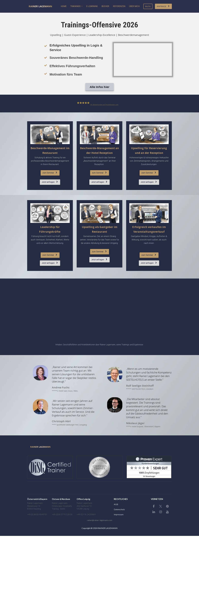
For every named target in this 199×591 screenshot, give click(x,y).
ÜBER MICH (134, 6)
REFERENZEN (119, 6)
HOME (64, 6)
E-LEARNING (92, 6)
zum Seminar (49, 173)
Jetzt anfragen (50, 182)
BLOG (148, 6)
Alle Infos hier (99, 87)
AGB (116, 504)
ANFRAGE (163, 6)
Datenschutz (119, 509)
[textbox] (62, 499)
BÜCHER (105, 6)
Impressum (118, 514)
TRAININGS (75, 6)
